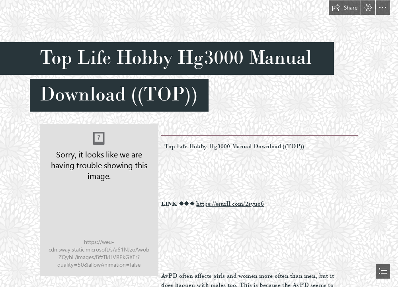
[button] (345, 7)
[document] (199, 143)
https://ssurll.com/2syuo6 (230, 204)
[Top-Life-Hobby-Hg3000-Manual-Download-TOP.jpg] (98, 200)
